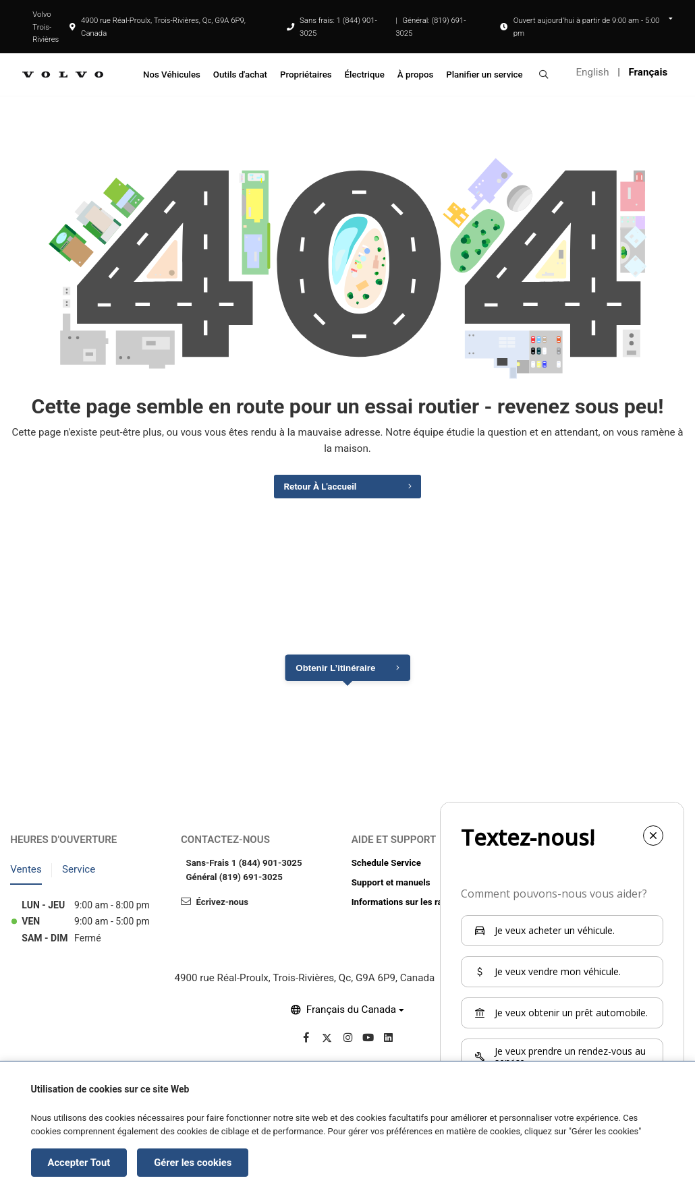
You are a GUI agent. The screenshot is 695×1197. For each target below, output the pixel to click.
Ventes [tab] (26, 875)
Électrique (365, 74)
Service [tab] (78, 875)
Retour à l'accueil (316, 490)
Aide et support (394, 845)
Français (647, 72)
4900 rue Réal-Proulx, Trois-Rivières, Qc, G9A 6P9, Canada (158, 26)
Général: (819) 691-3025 (430, 26)
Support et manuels (391, 888)
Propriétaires (306, 74)
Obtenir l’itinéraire (335, 673)
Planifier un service (484, 74)
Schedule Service (386, 868)
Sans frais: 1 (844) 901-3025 (338, 26)
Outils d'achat (240, 74)
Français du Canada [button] (351, 1015)
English (592, 72)
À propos (415, 74)
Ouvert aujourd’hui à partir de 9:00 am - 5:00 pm (586, 26)
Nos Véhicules (171, 74)
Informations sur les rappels (408, 907)
